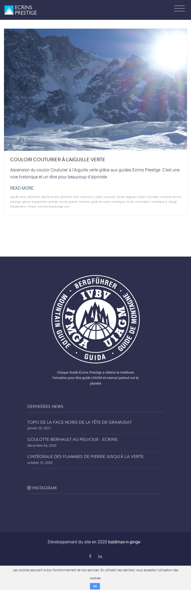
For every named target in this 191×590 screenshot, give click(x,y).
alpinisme (34, 197)
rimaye (31, 206)
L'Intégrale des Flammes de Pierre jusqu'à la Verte (85, 456)
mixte (129, 202)
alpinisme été (50, 197)
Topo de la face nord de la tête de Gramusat (79, 422)
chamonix (86, 197)
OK (95, 586)
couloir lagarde (126, 197)
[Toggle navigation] (179, 9)
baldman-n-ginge (124, 541)
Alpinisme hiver (69, 197)
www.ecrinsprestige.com (53, 206)
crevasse (165, 197)
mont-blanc (142, 202)
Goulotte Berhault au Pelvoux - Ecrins (72, 439)
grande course (58, 202)
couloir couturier (104, 197)
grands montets (79, 202)
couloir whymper (147, 197)
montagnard (159, 202)
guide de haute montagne (108, 202)
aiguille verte (18, 197)
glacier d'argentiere (34, 202)
